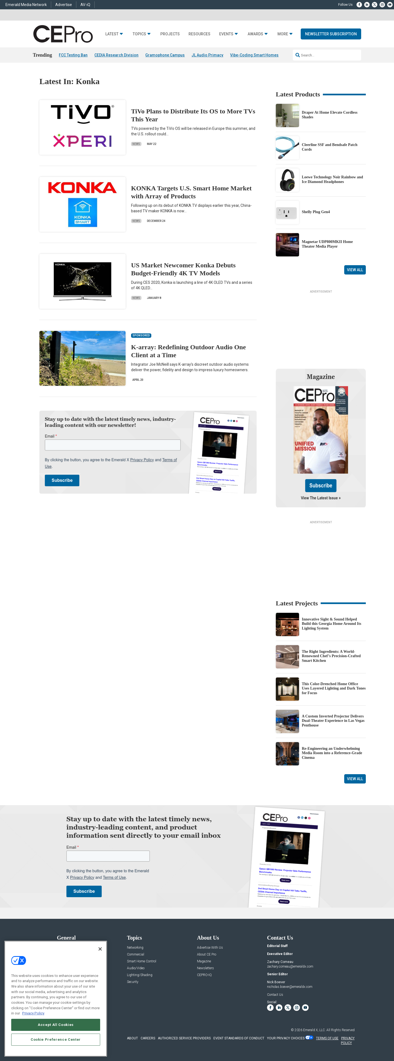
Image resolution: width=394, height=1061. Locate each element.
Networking (135, 948)
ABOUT (132, 1038)
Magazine (204, 961)
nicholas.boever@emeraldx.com (289, 987)
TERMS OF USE (327, 1038)
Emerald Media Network (26, 5)
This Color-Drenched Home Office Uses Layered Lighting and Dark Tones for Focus (334, 688)
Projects (170, 34)
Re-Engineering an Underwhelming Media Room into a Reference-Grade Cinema (332, 753)
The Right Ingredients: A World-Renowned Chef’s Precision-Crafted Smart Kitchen (331, 656)
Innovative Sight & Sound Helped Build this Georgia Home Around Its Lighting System (331, 624)
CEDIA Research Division (116, 55)
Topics (139, 34)
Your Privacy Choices (286, 1038)
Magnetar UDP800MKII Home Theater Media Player (327, 244)
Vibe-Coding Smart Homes (254, 55)
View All (355, 270)
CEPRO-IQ (204, 975)
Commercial (135, 954)
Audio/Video (135, 968)
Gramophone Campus (165, 55)
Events (226, 34)
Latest (111, 34)
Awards (255, 34)
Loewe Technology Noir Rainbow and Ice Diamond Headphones (332, 179)
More (282, 34)
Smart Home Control (141, 961)
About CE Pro (206, 954)
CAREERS (148, 1038)
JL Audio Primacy (207, 55)
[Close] (100, 949)
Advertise (63, 5)
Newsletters (205, 968)
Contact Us (275, 995)
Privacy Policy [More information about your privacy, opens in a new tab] (33, 1013)
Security (132, 982)
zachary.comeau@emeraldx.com (290, 966)
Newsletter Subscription (331, 34)
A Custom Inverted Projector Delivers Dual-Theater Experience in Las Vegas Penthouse (333, 721)
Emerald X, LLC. (314, 1030)
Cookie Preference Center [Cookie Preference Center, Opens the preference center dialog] (56, 1039)
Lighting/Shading (139, 975)
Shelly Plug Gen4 (316, 212)
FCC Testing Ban (73, 55)
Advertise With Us (210, 948)
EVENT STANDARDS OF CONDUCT (238, 1038)
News (136, 143)
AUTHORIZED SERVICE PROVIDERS (184, 1038)
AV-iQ (85, 5)
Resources (199, 34)
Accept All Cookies (56, 1025)
